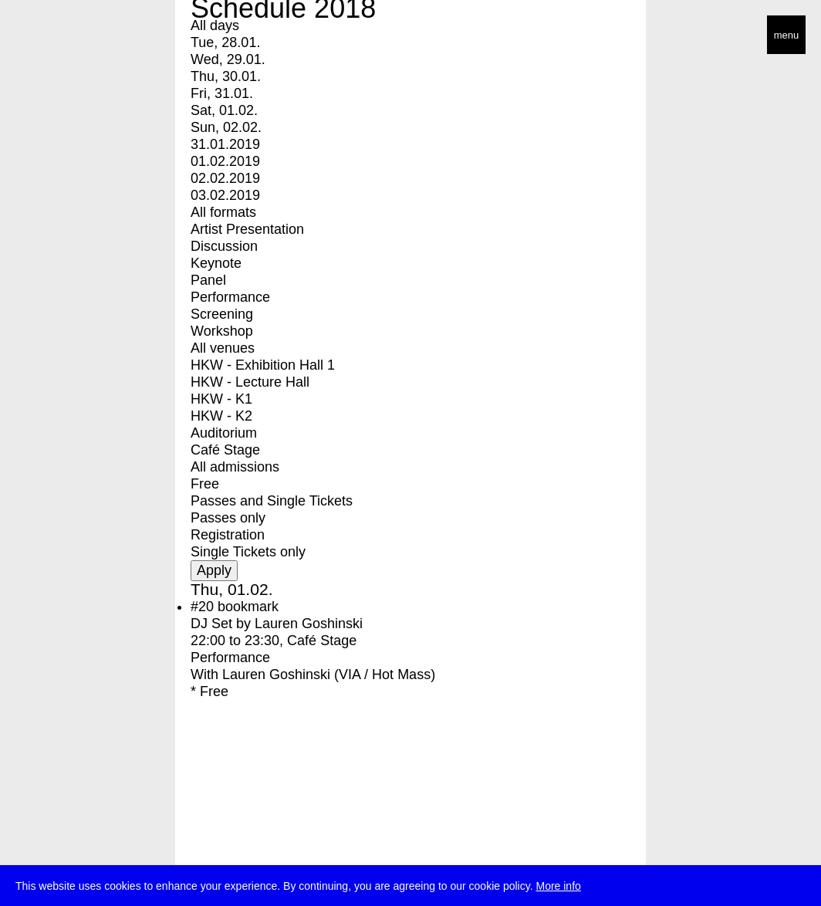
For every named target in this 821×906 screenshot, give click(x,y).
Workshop (222, 331)
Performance (230, 297)
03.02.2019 (225, 195)
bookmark (248, 606)
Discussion (224, 246)
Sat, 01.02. (224, 110)
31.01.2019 (225, 144)
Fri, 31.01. (222, 93)
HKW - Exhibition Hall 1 (263, 365)
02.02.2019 (225, 178)
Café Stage (225, 450)
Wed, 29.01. (228, 59)
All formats (223, 212)
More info (558, 887)
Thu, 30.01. (226, 76)
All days (215, 25)
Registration (228, 535)
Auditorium (224, 433)
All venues (223, 348)
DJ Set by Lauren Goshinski (277, 623)
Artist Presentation (247, 229)
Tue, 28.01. (225, 42)
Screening (222, 314)
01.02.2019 (225, 161)
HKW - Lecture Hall (250, 382)
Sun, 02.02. (226, 127)
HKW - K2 (221, 416)
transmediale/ (60, 35)
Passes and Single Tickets (272, 501)
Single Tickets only (248, 551)
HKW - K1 (221, 399)
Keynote (216, 263)
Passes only (228, 518)
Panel (208, 280)
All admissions (235, 467)
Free (205, 484)
